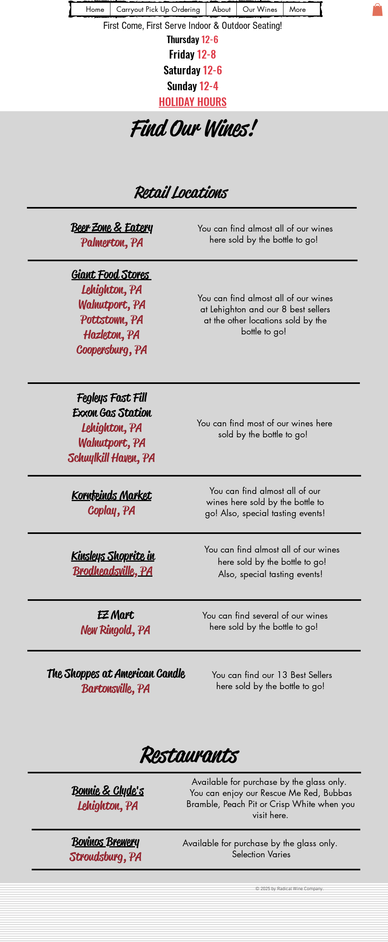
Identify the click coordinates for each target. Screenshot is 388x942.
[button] (377, 9)
